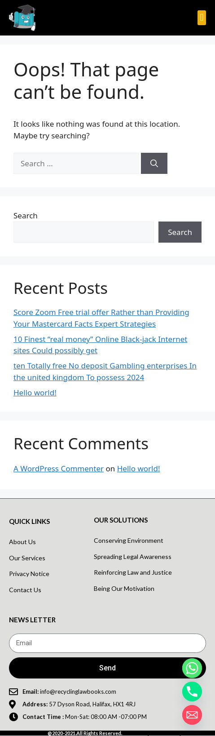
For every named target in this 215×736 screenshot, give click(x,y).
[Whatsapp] (192, 668)
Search (25, 215)
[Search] (154, 163)
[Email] (192, 715)
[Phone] (192, 691)
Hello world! (35, 392)
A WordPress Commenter (58, 468)
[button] (201, 17)
